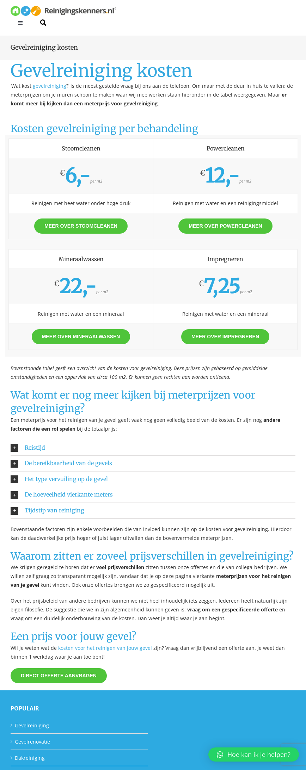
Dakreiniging (30, 757)
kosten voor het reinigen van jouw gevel (105, 648)
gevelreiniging (49, 85)
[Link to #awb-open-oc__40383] (43, 23)
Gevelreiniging (32, 725)
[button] (153, 448)
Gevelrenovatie (32, 741)
